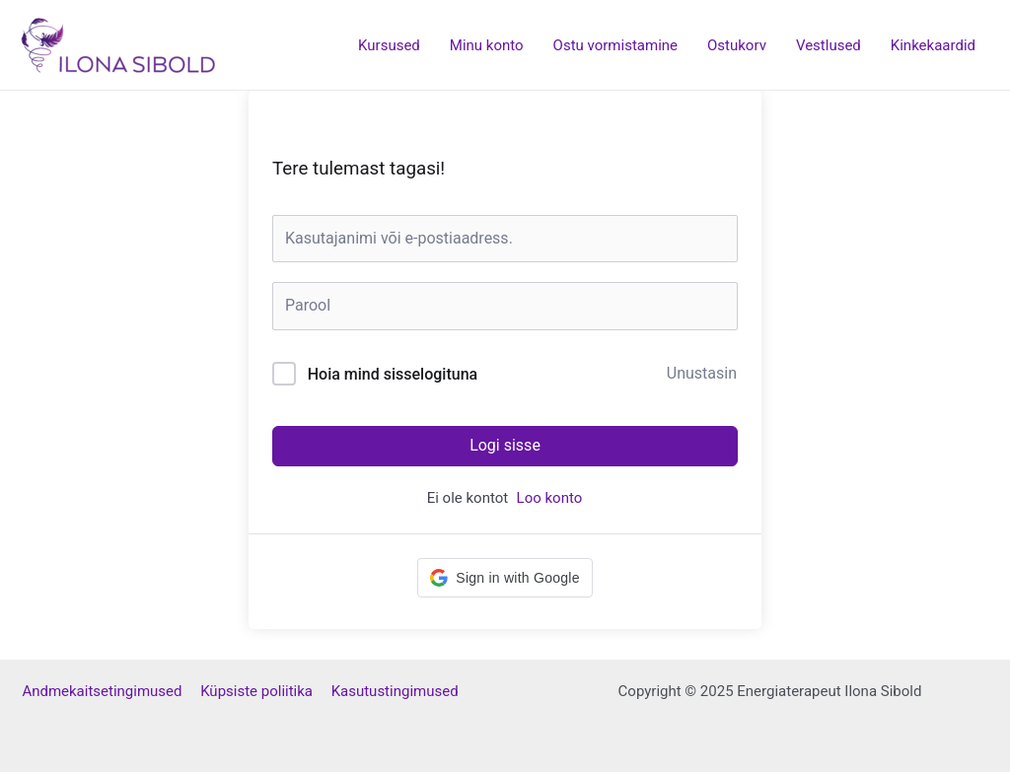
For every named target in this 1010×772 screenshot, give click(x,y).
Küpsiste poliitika (265, 691)
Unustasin (702, 373)
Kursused (389, 45)
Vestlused (828, 45)
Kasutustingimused (395, 691)
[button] (504, 577)
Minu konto (487, 45)
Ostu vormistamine (615, 45)
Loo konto (550, 498)
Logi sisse (505, 445)
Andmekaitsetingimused (111, 691)
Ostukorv (736, 45)
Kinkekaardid (933, 45)
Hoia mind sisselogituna (392, 374)
